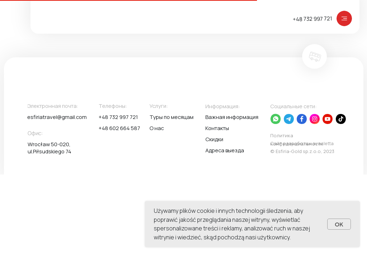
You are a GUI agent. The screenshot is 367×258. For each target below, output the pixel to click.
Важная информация (231, 116)
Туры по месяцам (171, 116)
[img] (344, 18)
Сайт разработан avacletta (302, 143)
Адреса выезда (224, 150)
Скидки (214, 139)
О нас (156, 128)
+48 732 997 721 (312, 19)
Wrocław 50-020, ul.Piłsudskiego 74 (49, 147)
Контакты (217, 128)
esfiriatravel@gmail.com (57, 116)
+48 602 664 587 (119, 128)
